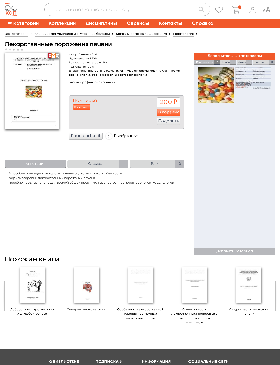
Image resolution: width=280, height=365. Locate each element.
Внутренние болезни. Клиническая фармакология (124, 71)
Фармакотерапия (104, 75)
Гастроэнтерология (132, 75)
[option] (32, 292)
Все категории (16, 34)
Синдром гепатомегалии (86, 309)
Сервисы (138, 23)
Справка (202, 23)
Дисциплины (101, 23)
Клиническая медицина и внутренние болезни (72, 34)
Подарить (168, 121)
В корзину (168, 112)
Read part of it (86, 136)
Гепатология (183, 34)
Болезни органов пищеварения (141, 34)
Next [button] (277, 296)
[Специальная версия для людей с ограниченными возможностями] (266, 10)
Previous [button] (3, 296)
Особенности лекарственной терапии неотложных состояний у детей (140, 314)
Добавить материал (234, 251)
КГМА (94, 58)
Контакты (170, 23)
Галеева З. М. (88, 54)
